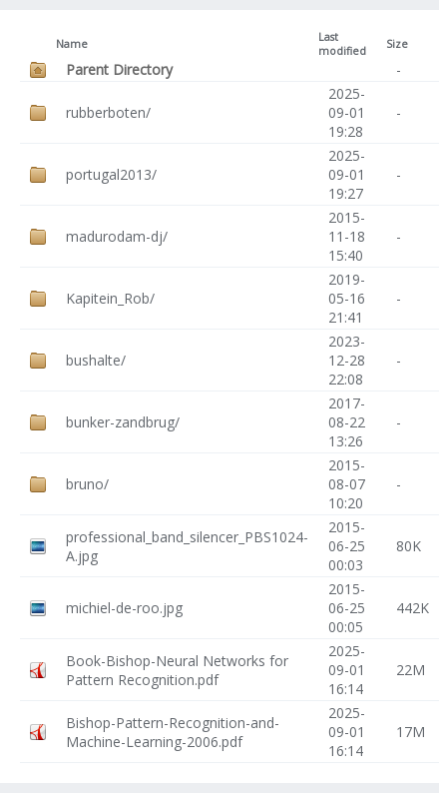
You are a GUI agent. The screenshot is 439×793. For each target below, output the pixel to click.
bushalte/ (96, 360)
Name (72, 44)
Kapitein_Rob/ (110, 298)
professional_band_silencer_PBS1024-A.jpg (187, 546)
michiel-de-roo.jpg (124, 607)
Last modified (342, 44)
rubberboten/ (108, 112)
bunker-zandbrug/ (123, 421)
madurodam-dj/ (117, 236)
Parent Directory (119, 69)
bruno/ (87, 483)
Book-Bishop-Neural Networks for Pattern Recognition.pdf (177, 670)
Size (397, 44)
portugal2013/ (111, 174)
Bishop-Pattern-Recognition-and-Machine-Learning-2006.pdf (172, 732)
